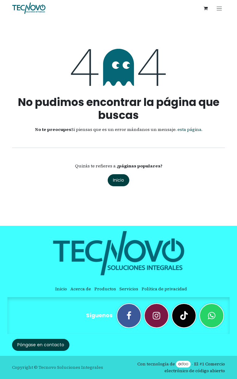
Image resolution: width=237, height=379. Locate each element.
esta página (189, 129)
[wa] (211, 315)
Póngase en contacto (40, 345)
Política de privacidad (164, 289)
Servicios (128, 289)
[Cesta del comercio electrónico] (205, 8)
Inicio (118, 180)
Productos (105, 289)
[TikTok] (184, 315)
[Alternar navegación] (219, 8)
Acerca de (80, 289)
